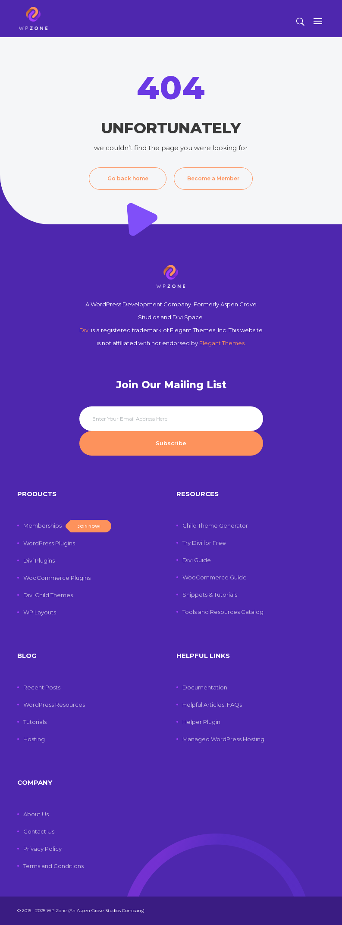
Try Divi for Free (204, 542)
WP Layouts (39, 612)
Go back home (127, 178)
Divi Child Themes (48, 594)
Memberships (67, 525)
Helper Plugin (201, 721)
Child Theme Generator (215, 525)
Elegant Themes (222, 343)
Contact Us (38, 831)
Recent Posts (41, 687)
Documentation (204, 687)
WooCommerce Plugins (57, 577)
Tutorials (35, 721)
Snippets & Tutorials (209, 594)
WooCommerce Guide (214, 577)
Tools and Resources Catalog (223, 611)
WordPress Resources (54, 704)
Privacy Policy (42, 848)
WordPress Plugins (49, 543)
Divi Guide (196, 560)
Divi (84, 330)
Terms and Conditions (53, 865)
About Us (36, 814)
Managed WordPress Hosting (223, 739)
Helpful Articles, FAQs (212, 704)
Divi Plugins (39, 560)
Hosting (34, 739)
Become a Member (213, 178)
